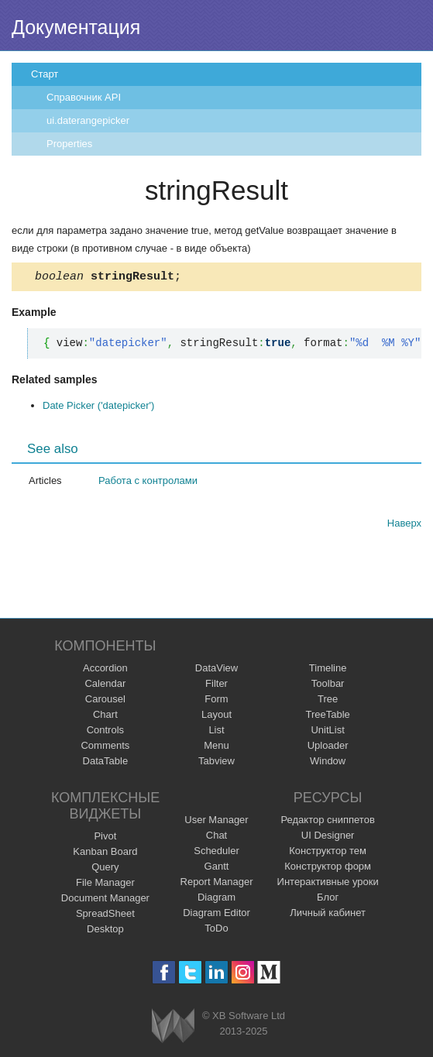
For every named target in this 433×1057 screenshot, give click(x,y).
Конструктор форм (327, 868)
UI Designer (328, 837)
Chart (105, 716)
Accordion (105, 670)
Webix (173, 1028)
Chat (216, 837)
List (216, 732)
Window (327, 763)
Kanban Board (105, 854)
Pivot (105, 838)
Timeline (328, 670)
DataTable (106, 763)
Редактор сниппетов (327, 822)
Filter (216, 686)
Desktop (105, 931)
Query (105, 869)
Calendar (104, 686)
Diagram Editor (216, 915)
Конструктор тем (327, 853)
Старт (44, 74)
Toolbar (328, 686)
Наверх (404, 525)
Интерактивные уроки (328, 884)
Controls (105, 732)
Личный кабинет (328, 915)
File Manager (105, 885)
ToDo (216, 930)
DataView (216, 670)
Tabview (216, 763)
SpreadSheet (105, 915)
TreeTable (327, 716)
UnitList (327, 732)
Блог (327, 899)
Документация (76, 27)
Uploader (328, 747)
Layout (216, 716)
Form (216, 701)
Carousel (105, 701)
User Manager (216, 822)
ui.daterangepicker (87, 120)
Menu (216, 747)
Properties (69, 143)
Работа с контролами (148, 483)
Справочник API (83, 97)
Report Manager (216, 884)
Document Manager (105, 900)
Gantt (216, 868)
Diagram (216, 899)
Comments (105, 747)
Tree (328, 701)
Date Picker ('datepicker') (98, 408)
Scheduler (216, 853)
